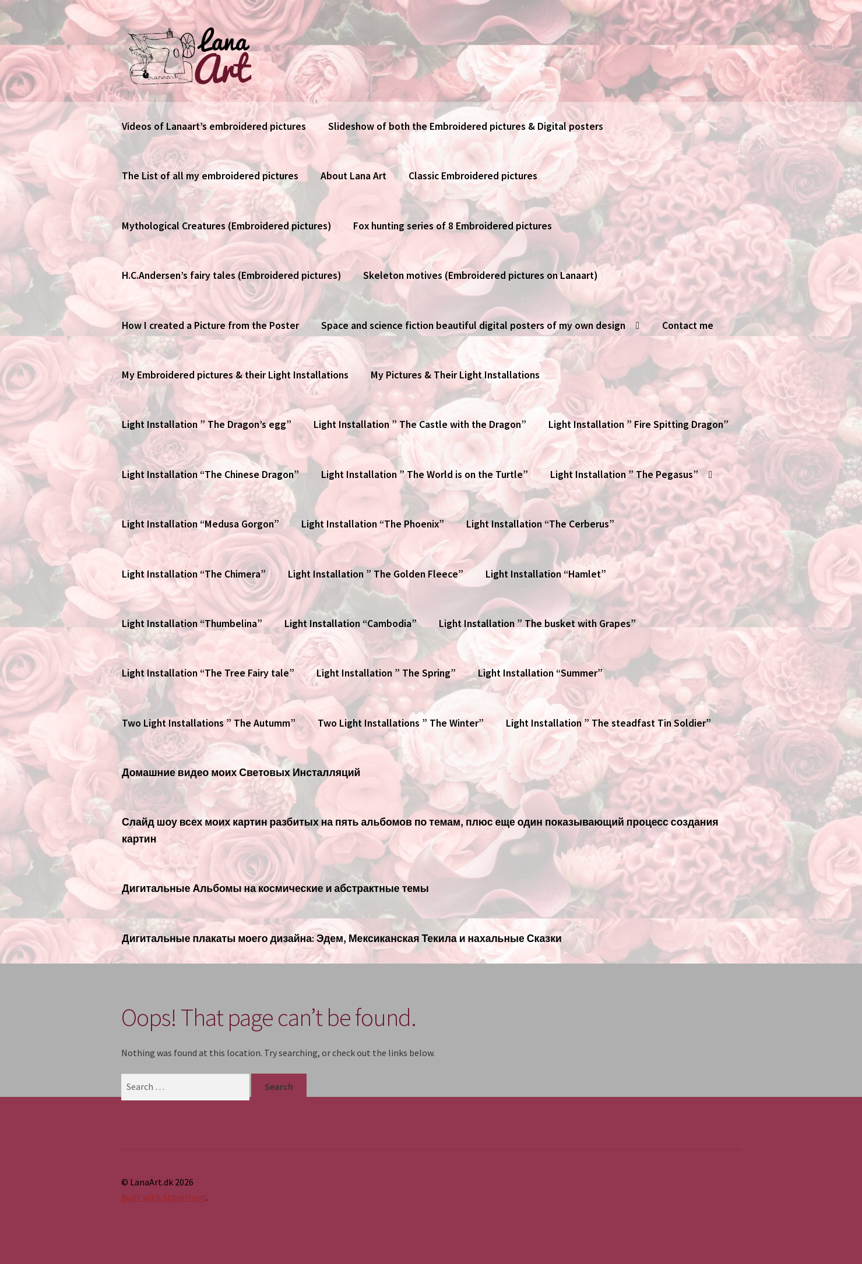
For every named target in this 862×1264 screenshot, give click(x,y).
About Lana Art (353, 175)
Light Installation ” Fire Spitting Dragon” (638, 424)
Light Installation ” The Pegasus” (624, 474)
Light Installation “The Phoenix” (372, 524)
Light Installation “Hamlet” (545, 574)
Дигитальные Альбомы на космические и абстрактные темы (275, 888)
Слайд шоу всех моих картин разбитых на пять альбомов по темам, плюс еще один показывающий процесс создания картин (420, 830)
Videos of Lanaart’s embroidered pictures (214, 126)
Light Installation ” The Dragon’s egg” (206, 424)
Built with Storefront (163, 1197)
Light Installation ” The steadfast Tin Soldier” (608, 723)
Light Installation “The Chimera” (194, 574)
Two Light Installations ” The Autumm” (208, 723)
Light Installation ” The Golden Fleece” (375, 574)
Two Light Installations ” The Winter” (401, 723)
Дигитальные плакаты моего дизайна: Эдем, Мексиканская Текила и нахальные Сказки (342, 938)
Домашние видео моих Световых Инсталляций (241, 772)
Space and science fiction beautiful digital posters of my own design (473, 325)
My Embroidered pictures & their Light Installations (235, 375)
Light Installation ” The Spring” (386, 673)
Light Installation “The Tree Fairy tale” (208, 673)
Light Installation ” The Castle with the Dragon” (420, 424)
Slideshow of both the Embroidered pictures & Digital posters (465, 126)
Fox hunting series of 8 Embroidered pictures (452, 225)
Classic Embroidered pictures (473, 175)
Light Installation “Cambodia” (350, 623)
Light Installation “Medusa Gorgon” (200, 524)
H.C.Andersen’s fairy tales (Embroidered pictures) (231, 275)
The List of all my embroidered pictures (210, 175)
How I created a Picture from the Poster (210, 325)
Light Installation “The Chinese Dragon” (210, 474)
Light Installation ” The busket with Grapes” (537, 623)
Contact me (687, 325)
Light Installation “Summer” (540, 673)
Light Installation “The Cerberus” (540, 524)
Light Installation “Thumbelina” (192, 623)
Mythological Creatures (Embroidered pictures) (226, 225)
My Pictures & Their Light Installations (455, 375)
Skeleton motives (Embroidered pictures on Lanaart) (480, 275)
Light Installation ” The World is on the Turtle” (424, 474)
